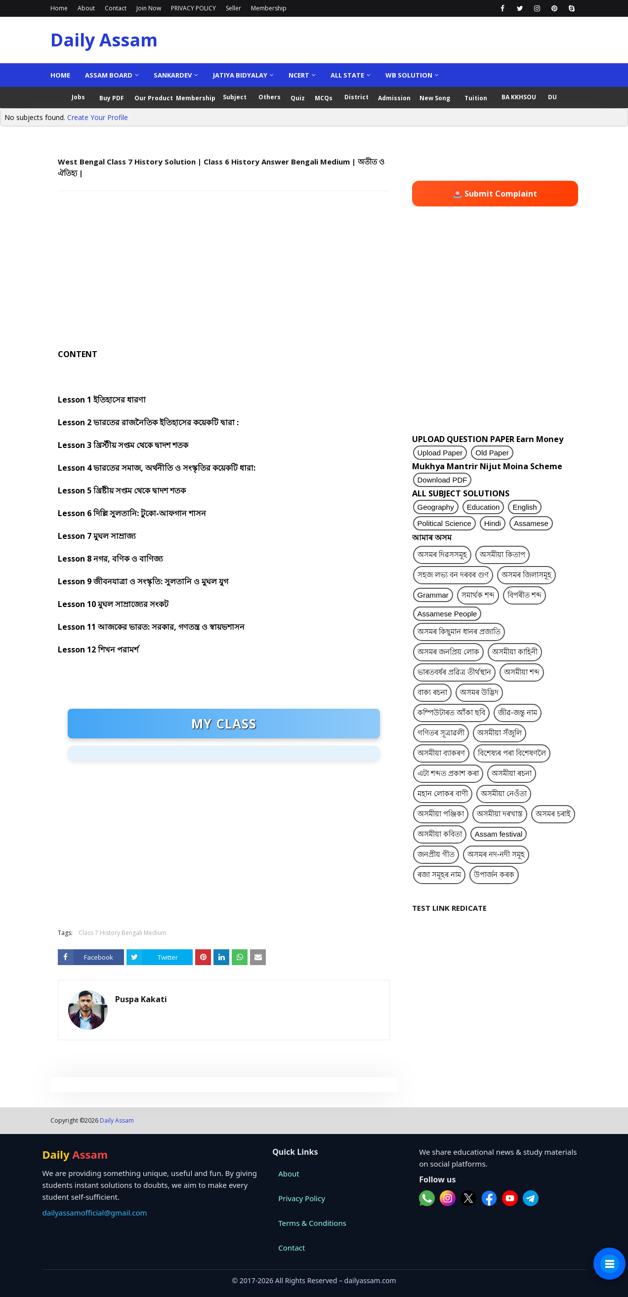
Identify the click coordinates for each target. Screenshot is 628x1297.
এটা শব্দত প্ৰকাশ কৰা (448, 773)
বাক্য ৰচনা (432, 692)
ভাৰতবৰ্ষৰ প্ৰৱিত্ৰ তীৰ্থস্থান (454, 672)
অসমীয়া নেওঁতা (504, 793)
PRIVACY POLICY (193, 8)
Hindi (492, 523)
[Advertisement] (224, 270)
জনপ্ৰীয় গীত (436, 854)
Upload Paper (440, 452)
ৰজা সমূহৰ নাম (439, 874)
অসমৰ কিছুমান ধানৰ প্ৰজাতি (459, 631)
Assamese (531, 523)
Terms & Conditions (312, 1223)
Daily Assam (104, 40)
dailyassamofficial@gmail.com (94, 1212)
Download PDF (442, 480)
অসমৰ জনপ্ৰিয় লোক (448, 652)
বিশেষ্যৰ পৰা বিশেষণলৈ (512, 753)
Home (59, 8)
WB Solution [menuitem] (408, 75)
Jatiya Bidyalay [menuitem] (240, 75)
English (524, 507)
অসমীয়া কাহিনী (515, 652)
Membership (269, 8)
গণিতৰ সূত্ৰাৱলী (441, 733)
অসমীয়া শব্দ (522, 672)
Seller (233, 8)
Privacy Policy (301, 1198)
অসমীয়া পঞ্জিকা (441, 814)
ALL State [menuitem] (347, 75)
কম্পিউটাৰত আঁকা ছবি (451, 712)
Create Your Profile (97, 117)
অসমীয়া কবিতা (440, 834)
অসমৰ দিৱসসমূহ (442, 554)
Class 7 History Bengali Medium (123, 933)
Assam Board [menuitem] (108, 75)
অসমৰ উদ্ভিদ (479, 692)
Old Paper (492, 452)
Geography (436, 507)
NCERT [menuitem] (299, 75)
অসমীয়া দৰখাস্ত (500, 814)
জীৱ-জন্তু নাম (517, 712)
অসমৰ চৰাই (553, 814)
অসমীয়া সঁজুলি (499, 733)
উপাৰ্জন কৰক (494, 874)
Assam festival (499, 834)
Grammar (433, 595)
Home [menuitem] (60, 75)
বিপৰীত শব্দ (524, 595)
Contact (115, 8)
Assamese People (447, 613)
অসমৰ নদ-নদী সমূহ (496, 854)
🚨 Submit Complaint (495, 193)
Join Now (148, 8)
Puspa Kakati (141, 999)
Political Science (444, 523)
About (86, 8)
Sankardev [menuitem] (173, 75)
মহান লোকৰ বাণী (443, 793)
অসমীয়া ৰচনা (512, 773)
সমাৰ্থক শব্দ (478, 595)
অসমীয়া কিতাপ (502, 554)
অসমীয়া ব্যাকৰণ (441, 753)
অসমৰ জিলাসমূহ (526, 574)
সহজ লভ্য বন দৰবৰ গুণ (453, 574)
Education (483, 507)
